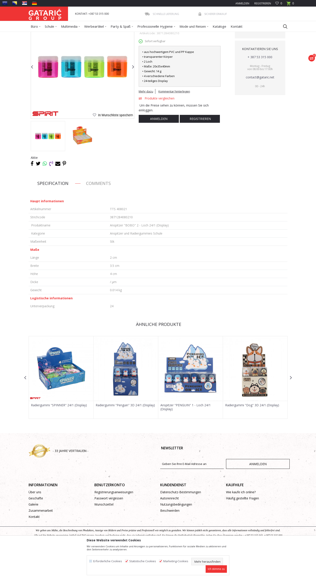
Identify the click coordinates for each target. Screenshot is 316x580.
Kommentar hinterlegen (174, 123)
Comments (98, 215)
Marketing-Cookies (175, 561)
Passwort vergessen (108, 530)
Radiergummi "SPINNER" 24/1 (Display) (59, 437)
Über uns (35, 524)
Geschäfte (36, 530)
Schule (68, 34)
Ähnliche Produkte (158, 356)
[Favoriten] (278, 3)
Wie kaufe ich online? (241, 524)
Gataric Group (37, 34)
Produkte (55, 34)
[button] (283, 26)
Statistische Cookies (142, 561)
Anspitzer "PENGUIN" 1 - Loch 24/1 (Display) (185, 439)
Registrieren (262, 3)
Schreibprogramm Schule (90, 34)
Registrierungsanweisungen (113, 524)
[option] (48, 168)
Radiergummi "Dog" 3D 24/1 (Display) (252, 437)
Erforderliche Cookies (107, 561)
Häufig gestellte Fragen (242, 530)
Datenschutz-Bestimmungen (180, 524)
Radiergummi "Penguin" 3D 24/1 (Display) (125, 437)
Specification (52, 215)
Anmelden (158, 150)
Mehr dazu (146, 123)
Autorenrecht (169, 530)
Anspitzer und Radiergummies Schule (132, 34)
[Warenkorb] (290, 5)
